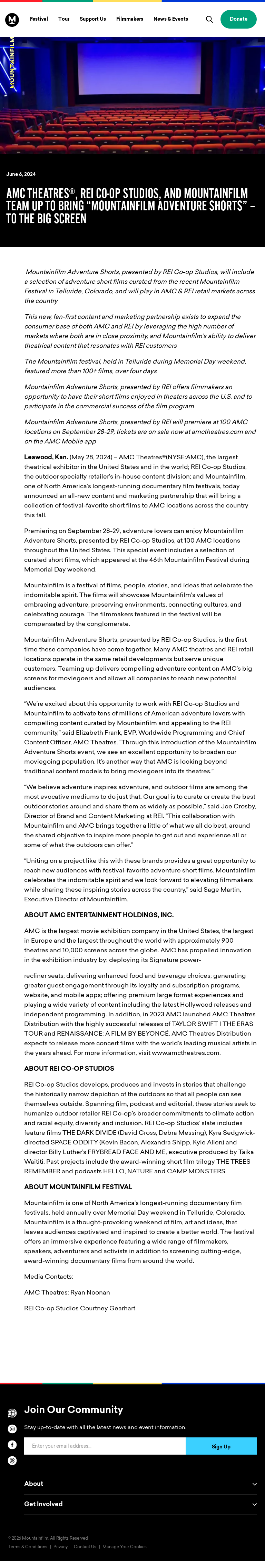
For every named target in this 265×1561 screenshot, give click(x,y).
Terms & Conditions (27, 1547)
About (140, 1484)
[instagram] (12, 1428)
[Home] (12, 50)
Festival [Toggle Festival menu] (39, 19)
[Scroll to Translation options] (12, 1412)
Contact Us (85, 1547)
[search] (209, 19)
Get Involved (140, 1504)
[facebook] (12, 1444)
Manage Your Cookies (124, 1547)
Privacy (60, 1547)
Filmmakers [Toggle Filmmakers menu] (129, 19)
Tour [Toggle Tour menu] (63, 19)
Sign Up (221, 1447)
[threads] (12, 1460)
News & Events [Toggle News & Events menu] (171, 19)
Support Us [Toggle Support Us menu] (93, 19)
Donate (238, 19)
